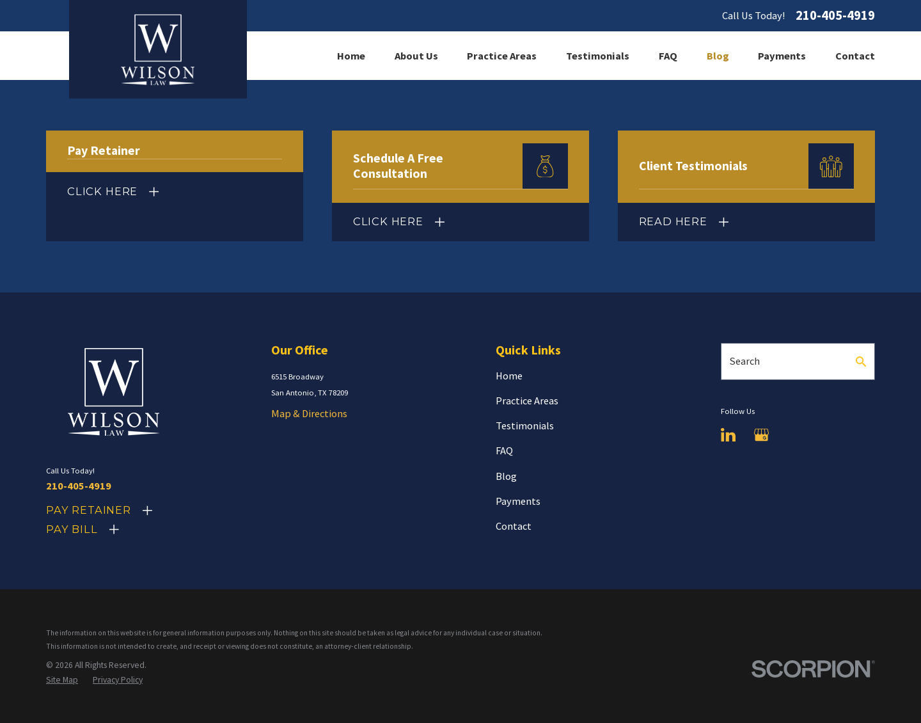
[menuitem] (62, 680)
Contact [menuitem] (855, 55)
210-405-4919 (835, 15)
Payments (518, 501)
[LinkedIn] (728, 434)
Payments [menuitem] (782, 55)
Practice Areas (527, 400)
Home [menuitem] (351, 55)
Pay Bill (72, 529)
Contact (513, 526)
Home (509, 375)
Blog (506, 476)
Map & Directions (309, 413)
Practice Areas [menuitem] (502, 55)
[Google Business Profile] (761, 434)
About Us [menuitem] (416, 55)
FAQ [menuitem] (668, 55)
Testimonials (525, 425)
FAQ (504, 450)
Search (744, 360)
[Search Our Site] (861, 361)
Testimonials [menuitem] (597, 55)
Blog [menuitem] (718, 55)
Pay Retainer (88, 510)
